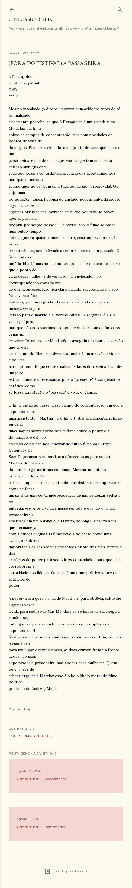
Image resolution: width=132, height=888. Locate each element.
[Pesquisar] (120, 8)
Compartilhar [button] (19, 709)
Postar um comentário (31, 736)
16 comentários (54, 779)
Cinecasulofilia (30, 19)
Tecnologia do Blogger (66, 871)
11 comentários (54, 827)
